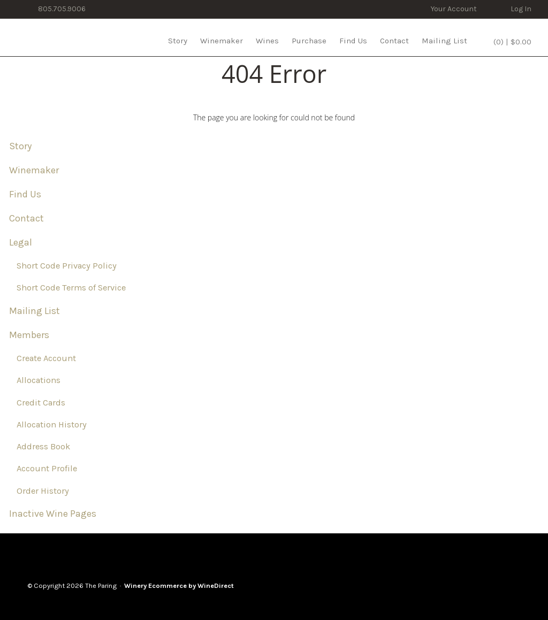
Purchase (309, 40)
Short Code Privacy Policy (67, 266)
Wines (267, 40)
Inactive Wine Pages (52, 513)
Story (177, 40)
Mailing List (444, 40)
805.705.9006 (62, 8)
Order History (43, 491)
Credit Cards (41, 402)
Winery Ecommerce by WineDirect (179, 585)
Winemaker (221, 40)
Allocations (38, 380)
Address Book (43, 446)
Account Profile (47, 468)
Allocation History (52, 424)
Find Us (353, 40)
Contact (394, 40)
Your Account (454, 8)
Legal (20, 242)
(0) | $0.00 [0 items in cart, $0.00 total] (511, 42)
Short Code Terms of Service (71, 287)
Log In (521, 8)
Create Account (46, 358)
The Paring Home (55, 38)
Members (29, 335)
